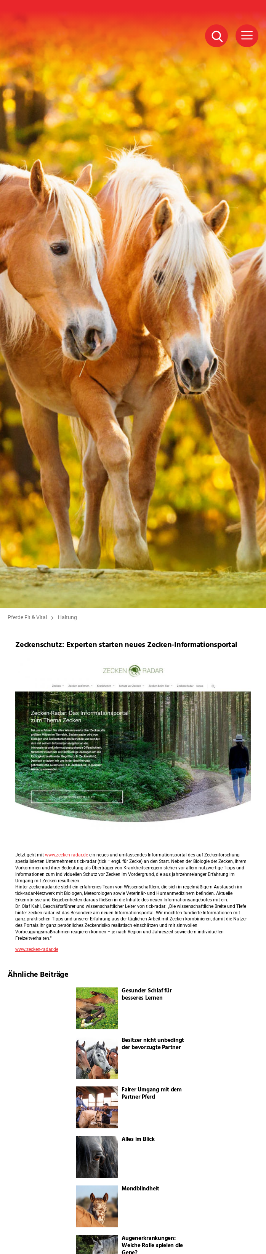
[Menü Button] (247, 35)
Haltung (67, 617)
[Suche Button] (216, 35)
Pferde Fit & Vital (27, 617)
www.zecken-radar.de (66, 855)
